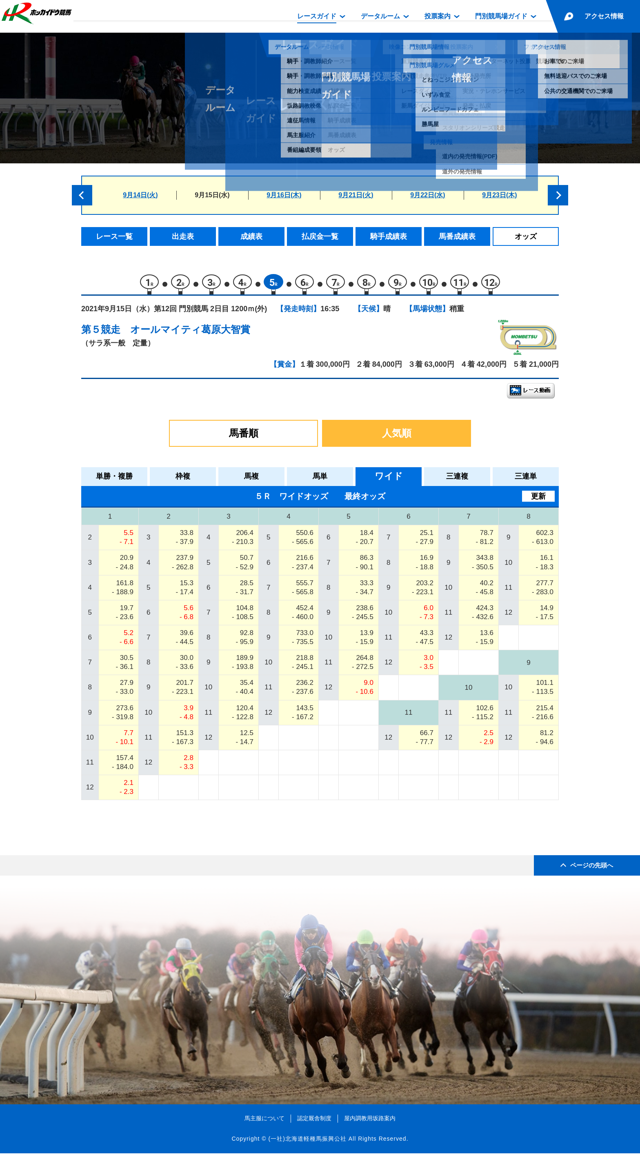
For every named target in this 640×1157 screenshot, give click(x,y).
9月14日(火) (140, 195)
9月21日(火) (355, 195)
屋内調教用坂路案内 (370, 1122)
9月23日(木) (499, 195)
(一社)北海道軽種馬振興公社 (307, 1142)
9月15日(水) (212, 195)
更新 (538, 500)
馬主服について (264, 1122)
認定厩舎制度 (314, 1122)
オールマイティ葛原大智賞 (190, 333)
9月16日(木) (284, 195)
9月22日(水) (427, 195)
